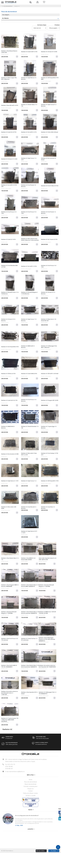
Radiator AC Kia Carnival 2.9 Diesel (48, 158)
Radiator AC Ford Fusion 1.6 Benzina (28, 185)
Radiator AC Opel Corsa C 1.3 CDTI (28, 158)
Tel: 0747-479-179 (10, 764)
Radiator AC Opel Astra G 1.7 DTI (9, 481)
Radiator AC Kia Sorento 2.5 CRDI (10, 454)
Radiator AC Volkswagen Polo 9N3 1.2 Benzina (49, 346)
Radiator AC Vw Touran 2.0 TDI (49, 239)
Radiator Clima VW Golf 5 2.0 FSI (9, 105)
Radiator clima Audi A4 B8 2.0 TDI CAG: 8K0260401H (9, 666)
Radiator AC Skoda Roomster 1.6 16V (29, 427)
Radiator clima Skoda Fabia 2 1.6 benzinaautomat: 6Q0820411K (29, 666)
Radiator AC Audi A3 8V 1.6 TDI (29, 51)
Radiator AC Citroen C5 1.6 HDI (49, 51)
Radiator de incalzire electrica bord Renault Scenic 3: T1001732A (9, 693)
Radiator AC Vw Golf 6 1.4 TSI (29, 132)
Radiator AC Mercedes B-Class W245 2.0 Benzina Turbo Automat (30, 239)
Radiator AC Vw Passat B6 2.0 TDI (10, 346)
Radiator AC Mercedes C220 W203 (8, 507)
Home (30, 779)
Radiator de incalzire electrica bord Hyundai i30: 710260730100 (47, 666)
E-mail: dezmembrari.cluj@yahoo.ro (15, 771)
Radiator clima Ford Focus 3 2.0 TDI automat (9, 639)
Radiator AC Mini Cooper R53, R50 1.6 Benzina (9, 78)
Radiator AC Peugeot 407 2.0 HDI (49, 400)
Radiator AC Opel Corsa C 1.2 (28, 481)
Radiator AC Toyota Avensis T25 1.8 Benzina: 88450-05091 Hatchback (9, 719)
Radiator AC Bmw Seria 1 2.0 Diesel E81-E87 (48, 319)
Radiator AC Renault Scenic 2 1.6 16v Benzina (9, 293)
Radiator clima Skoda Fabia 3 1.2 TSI (10, 558)
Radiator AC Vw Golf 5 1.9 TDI (29, 266)
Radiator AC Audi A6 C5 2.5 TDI (9, 400)
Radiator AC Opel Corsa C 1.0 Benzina (28, 319)
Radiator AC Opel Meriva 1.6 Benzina (28, 78)
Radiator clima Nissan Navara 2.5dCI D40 (9, 51)
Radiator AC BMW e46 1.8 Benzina (27, 346)
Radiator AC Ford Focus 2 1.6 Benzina (28, 400)
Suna (53, 851)
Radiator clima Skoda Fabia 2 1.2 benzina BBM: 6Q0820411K (29, 585)
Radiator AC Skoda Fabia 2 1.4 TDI (29, 105)
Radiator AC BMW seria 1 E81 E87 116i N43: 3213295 (47, 612)
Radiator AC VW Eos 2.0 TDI (8, 373)
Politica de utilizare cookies (30, 793)
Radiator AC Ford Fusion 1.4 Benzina (48, 212)
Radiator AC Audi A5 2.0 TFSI (8, 132)
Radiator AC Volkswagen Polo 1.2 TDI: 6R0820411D (47, 692)
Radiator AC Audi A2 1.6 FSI (8, 239)
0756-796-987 (9, 766)
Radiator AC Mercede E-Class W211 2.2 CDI (29, 453)
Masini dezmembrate (30, 784)
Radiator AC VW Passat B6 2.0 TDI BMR (49, 78)
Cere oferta (41, 851)
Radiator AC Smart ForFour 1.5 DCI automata (29, 639)
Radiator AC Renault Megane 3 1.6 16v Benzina (29, 293)
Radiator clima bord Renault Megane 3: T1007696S (46, 585)
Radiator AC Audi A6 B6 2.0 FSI (29, 373)
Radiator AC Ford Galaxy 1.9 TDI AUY (49, 453)
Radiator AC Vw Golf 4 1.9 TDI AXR (9, 185)
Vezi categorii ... (6, 14)
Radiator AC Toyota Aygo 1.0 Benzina (48, 427)
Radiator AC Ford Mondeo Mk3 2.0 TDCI (9, 266)
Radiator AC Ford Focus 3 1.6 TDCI (28, 212)
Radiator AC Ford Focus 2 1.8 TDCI (48, 266)
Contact (30, 791)
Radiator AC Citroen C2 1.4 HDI (9, 159)
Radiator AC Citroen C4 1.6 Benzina (8, 319)
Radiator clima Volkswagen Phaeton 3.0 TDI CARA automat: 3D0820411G (47, 639)
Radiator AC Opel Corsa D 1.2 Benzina (48, 105)
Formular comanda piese (30, 786)
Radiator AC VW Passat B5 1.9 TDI (49, 481)
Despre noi (30, 788)
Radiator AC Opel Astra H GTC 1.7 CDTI (29, 531)
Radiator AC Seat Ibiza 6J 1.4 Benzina (28, 507)
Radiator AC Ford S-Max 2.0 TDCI (49, 185)
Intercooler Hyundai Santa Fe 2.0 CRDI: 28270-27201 (47, 558)
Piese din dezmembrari (6, 6)
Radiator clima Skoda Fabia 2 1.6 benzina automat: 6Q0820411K (29, 612)
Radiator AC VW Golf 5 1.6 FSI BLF (49, 373)
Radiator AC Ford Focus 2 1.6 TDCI (8, 212)
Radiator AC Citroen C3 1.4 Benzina (48, 293)
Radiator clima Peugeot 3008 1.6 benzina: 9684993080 (9, 585)
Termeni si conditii (30, 795)
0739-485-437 (9, 768)
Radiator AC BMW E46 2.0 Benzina (7, 427)
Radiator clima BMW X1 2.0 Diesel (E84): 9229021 (28, 558)
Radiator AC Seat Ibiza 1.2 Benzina (48, 507)
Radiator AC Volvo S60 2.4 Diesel (49, 132)
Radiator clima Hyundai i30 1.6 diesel (29, 692)
